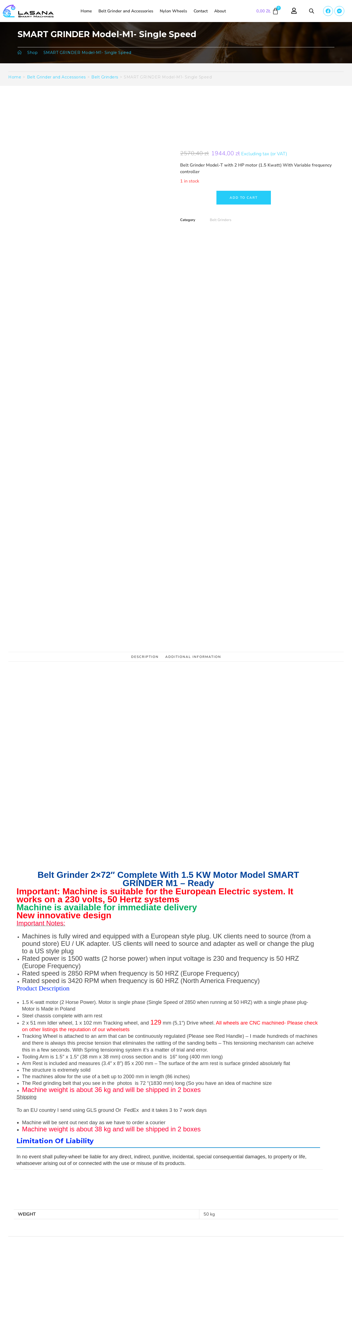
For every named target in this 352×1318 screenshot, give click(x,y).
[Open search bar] (311, 11)
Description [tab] (145, 657)
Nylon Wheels (173, 11)
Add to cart (244, 197)
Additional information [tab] (193, 657)
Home (86, 11)
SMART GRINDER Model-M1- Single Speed (87, 52)
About (220, 11)
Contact (201, 11)
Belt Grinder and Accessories (125, 11)
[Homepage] (20, 52)
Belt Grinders (104, 77)
